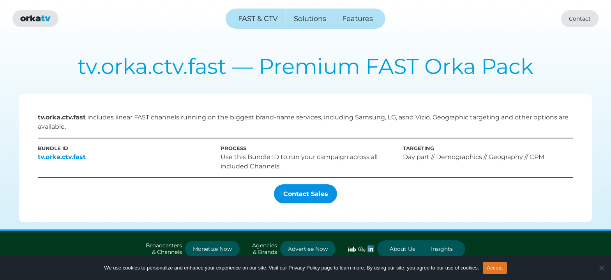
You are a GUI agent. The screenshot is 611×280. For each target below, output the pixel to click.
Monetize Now (212, 248)
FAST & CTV (258, 18)
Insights (442, 248)
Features (357, 18)
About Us (402, 248)
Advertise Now (308, 248)
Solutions (310, 18)
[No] (601, 268)
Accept (495, 268)
